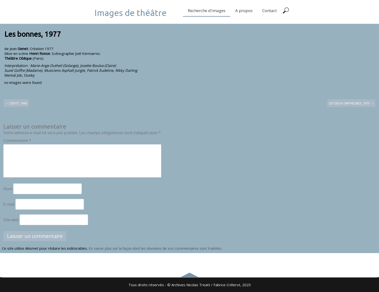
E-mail (9, 204)
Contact (269, 10)
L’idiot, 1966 (16, 103)
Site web (11, 219)
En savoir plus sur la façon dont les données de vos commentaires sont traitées (155, 248)
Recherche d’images (207, 10)
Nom (7, 188)
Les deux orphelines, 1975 (351, 103)
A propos (244, 10)
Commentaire (17, 140)
